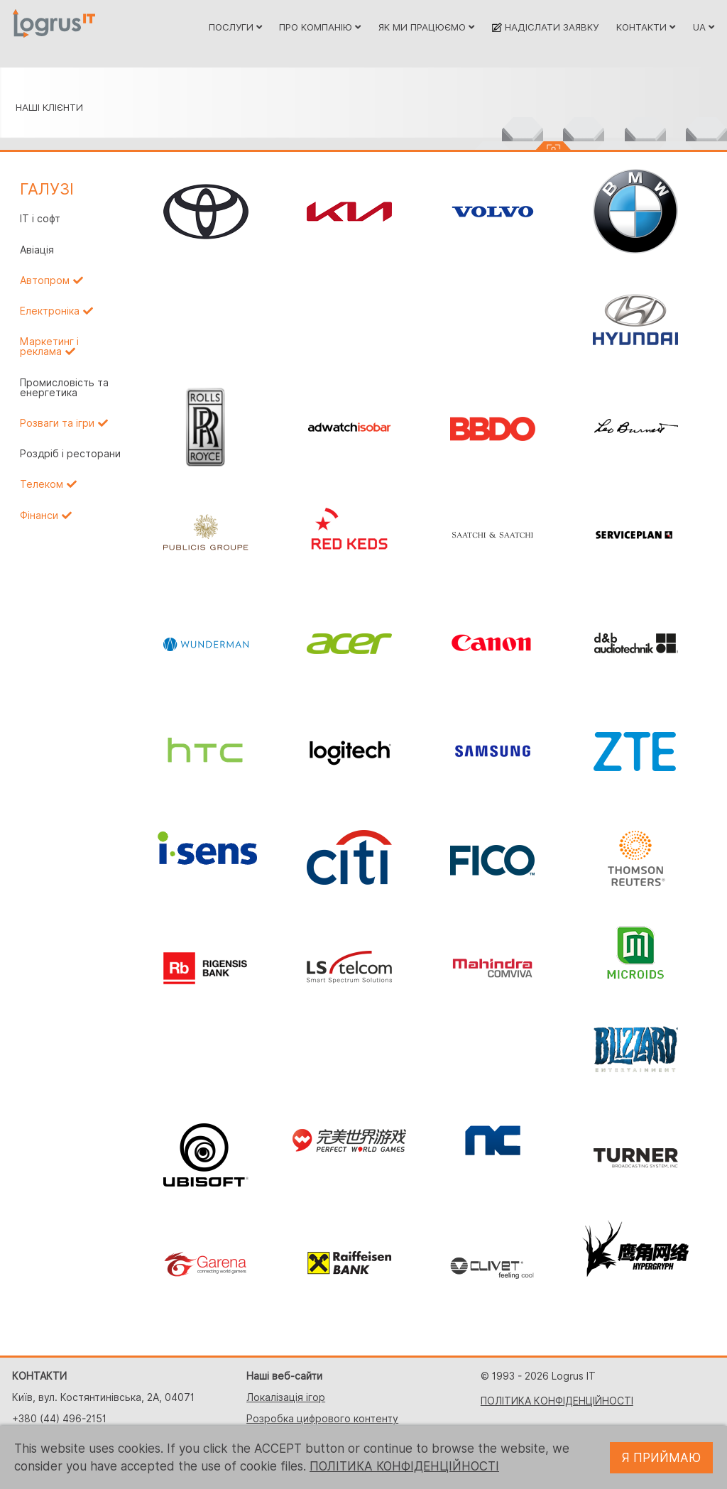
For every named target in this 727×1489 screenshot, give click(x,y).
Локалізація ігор (285, 1397)
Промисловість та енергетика (64, 387)
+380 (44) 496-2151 (59, 1418)
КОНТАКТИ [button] (645, 27)
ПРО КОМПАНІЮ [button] (320, 27)
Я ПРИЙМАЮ (661, 1458)
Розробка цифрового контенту (322, 1418)
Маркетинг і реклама (49, 346)
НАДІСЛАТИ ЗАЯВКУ (545, 27)
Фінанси (39, 515)
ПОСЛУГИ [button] (235, 27)
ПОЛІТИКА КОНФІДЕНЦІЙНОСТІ (557, 1401)
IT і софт (40, 218)
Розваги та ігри (57, 423)
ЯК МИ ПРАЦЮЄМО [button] (426, 27)
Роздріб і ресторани (70, 453)
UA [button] (703, 27)
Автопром (45, 280)
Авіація (37, 250)
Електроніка (50, 311)
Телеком (41, 484)
